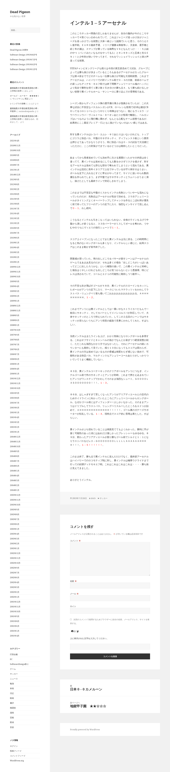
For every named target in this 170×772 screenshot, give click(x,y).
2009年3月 (14, 291)
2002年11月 (15, 558)
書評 (12, 703)
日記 (12, 693)
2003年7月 (14, 519)
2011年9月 (14, 199)
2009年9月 (14, 281)
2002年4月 (14, 582)
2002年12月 (15, 553)
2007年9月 (14, 334)
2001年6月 (14, 626)
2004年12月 (15, 436)
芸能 (12, 717)
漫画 (12, 712)
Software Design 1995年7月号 (23, 59)
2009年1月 (14, 300)
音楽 (12, 727)
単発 (12, 688)
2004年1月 (14, 490)
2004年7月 (14, 461)
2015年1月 (14, 169)
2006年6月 (14, 359)
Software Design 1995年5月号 (23, 69)
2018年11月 (15, 145)
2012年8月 (14, 194)
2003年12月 (15, 495)
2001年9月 (14, 616)
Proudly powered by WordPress (85, 729)
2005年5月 (14, 412)
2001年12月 (15, 601)
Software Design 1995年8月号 (23, 54)
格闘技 (13, 707)
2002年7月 (14, 572)
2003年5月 (14, 529)
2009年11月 (15, 271)
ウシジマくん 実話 (20, 98)
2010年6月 (14, 237)
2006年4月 (14, 368)
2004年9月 (14, 451)
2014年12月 (15, 174)
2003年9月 (14, 509)
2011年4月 (14, 213)
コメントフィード (18, 755)
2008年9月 (14, 315)
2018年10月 (15, 150)
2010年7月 (14, 233)
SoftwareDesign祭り (19, 664)
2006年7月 (14, 354)
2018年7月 (14, 165)
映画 (12, 698)
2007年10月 (15, 330)
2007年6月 (14, 349)
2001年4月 (14, 635)
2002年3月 (14, 587)
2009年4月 (14, 286)
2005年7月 (14, 402)
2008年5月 (14, 325)
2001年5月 (14, 631)
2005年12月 (15, 378)
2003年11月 (15, 499)
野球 (12, 722)
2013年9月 (14, 179)
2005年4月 (14, 417)
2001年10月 (15, 611)
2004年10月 (15, 446)
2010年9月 (14, 228)
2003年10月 (15, 504)
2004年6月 (14, 466)
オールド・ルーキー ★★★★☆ (24, 95)
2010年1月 (14, 262)
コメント (75, 540)
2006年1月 (14, 373)
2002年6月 (14, 577)
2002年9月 (14, 567)
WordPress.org (17, 760)
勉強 (12, 683)
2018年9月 (14, 155)
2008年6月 (14, 320)
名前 (73, 581)
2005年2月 (14, 427)
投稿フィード (16, 751)
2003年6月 (14, 524)
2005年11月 (15, 383)
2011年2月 (14, 223)
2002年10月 (15, 563)
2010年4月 (14, 247)
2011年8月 (14, 203)
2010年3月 (14, 252)
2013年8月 (14, 184)
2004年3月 (14, 480)
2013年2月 (14, 189)
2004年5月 (14, 470)
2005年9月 (14, 393)
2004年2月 (14, 485)
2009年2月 (14, 296)
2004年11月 (15, 441)
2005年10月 (15, 388)
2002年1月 (14, 597)
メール (74, 593)
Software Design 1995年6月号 (23, 64)
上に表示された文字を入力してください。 (89, 638)
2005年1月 (14, 432)
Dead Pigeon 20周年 (19, 50)
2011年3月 (14, 218)
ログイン (14, 746)
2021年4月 (14, 140)
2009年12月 (15, 267)
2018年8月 (14, 160)
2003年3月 (14, 538)
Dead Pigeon (20, 12)
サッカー (14, 673)
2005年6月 (14, 407)
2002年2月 (14, 592)
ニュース (14, 678)
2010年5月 (14, 242)
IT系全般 (14, 654)
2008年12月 (15, 305)
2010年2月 (14, 257)
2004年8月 (14, 456)
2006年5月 (14, 364)
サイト (73, 606)
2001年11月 (15, 606)
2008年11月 (15, 310)
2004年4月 (14, 475)
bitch (93, 498)
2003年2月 (14, 543)
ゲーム (13, 669)
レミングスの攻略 (18, 103)
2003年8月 (14, 514)
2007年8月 (14, 339)
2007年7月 (14, 344)
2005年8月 (14, 398)
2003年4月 (14, 533)
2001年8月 (14, 621)
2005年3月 (14, 422)
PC (11, 659)
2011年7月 (14, 208)
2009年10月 (15, 276)
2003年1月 (14, 548)
